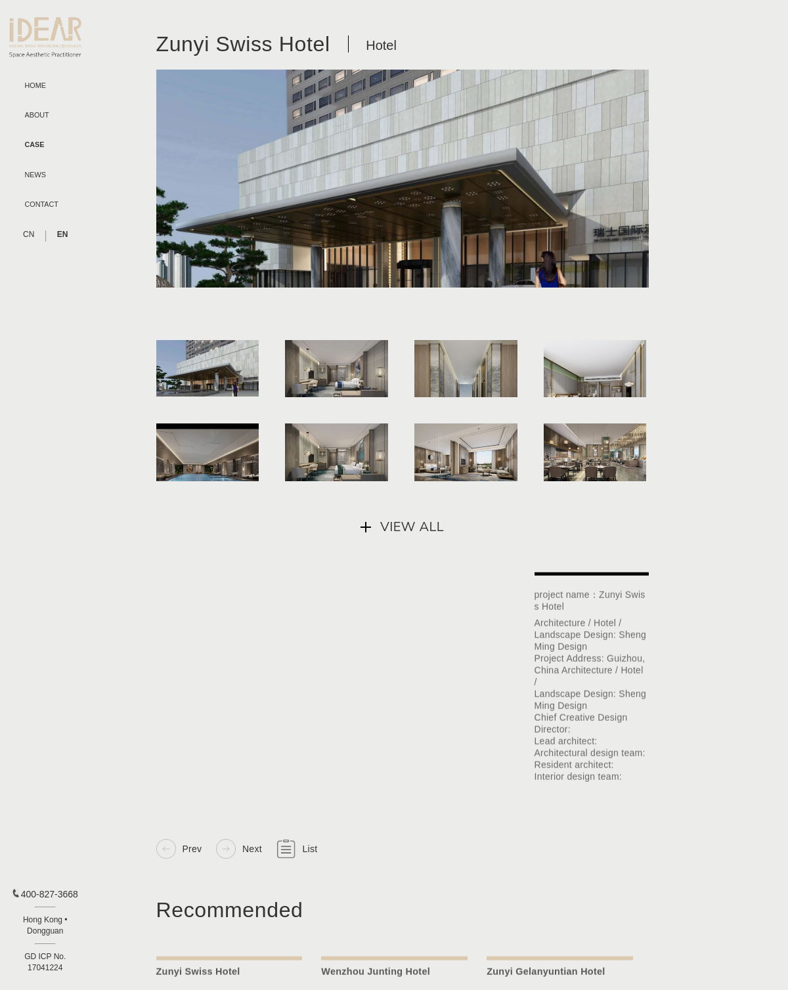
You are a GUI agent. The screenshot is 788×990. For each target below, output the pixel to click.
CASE (35, 144)
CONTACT (41, 204)
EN (62, 234)
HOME (35, 85)
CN (28, 234)
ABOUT (37, 115)
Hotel (381, 46)
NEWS (35, 175)
